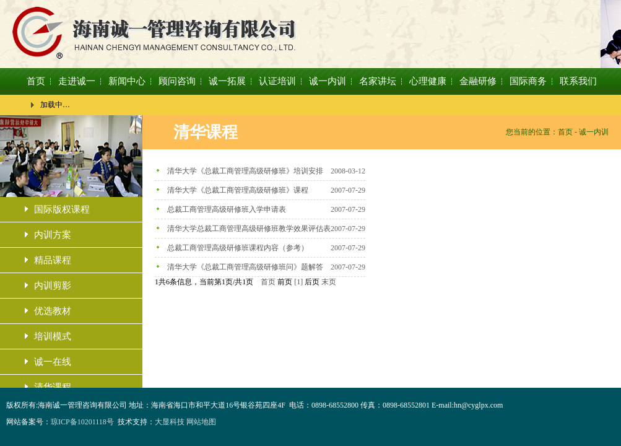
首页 (36, 81)
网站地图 (201, 422)
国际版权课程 (62, 209)
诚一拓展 (227, 81)
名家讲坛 (377, 81)
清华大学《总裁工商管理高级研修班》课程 (237, 190)
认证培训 (277, 81)
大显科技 (170, 422)
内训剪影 (52, 286)
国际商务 (528, 81)
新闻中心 (126, 81)
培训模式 (52, 336)
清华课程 (52, 387)
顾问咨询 (177, 81)
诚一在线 (52, 362)
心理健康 (427, 81)
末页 (328, 282)
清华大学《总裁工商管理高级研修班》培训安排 (245, 171)
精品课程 (52, 260)
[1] (298, 282)
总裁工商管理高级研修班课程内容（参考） (237, 247)
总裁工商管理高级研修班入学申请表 (226, 209)
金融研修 (478, 81)
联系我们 (578, 81)
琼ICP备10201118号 (82, 422)
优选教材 (52, 311)
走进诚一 (76, 81)
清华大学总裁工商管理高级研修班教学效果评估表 (249, 228)
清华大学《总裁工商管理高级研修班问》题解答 (245, 267)
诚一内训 (327, 81)
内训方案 (52, 235)
